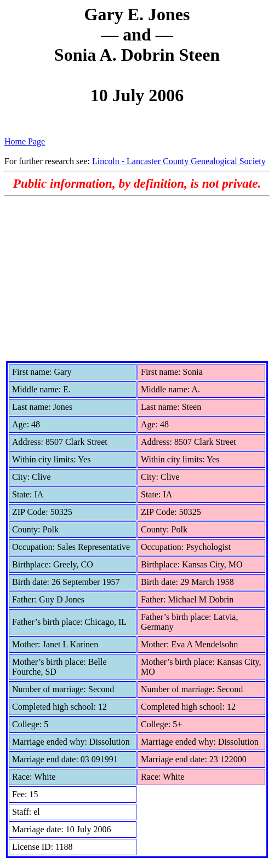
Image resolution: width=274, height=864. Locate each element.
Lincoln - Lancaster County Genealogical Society (179, 161)
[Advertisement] (137, 278)
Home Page (24, 141)
